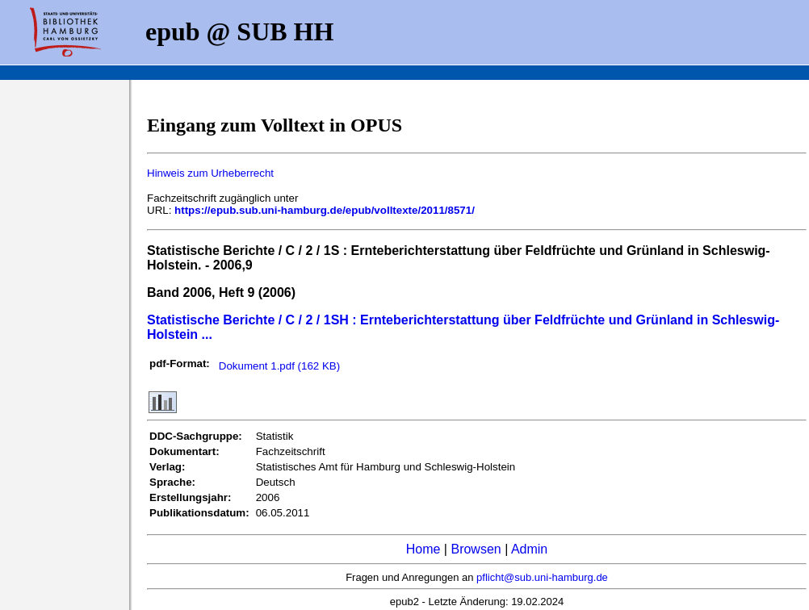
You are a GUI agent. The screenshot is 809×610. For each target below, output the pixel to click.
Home (423, 549)
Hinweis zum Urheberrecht (210, 173)
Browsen (476, 549)
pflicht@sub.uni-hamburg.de (542, 577)
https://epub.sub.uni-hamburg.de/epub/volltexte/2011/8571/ (324, 210)
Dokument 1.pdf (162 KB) (279, 366)
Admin (529, 549)
